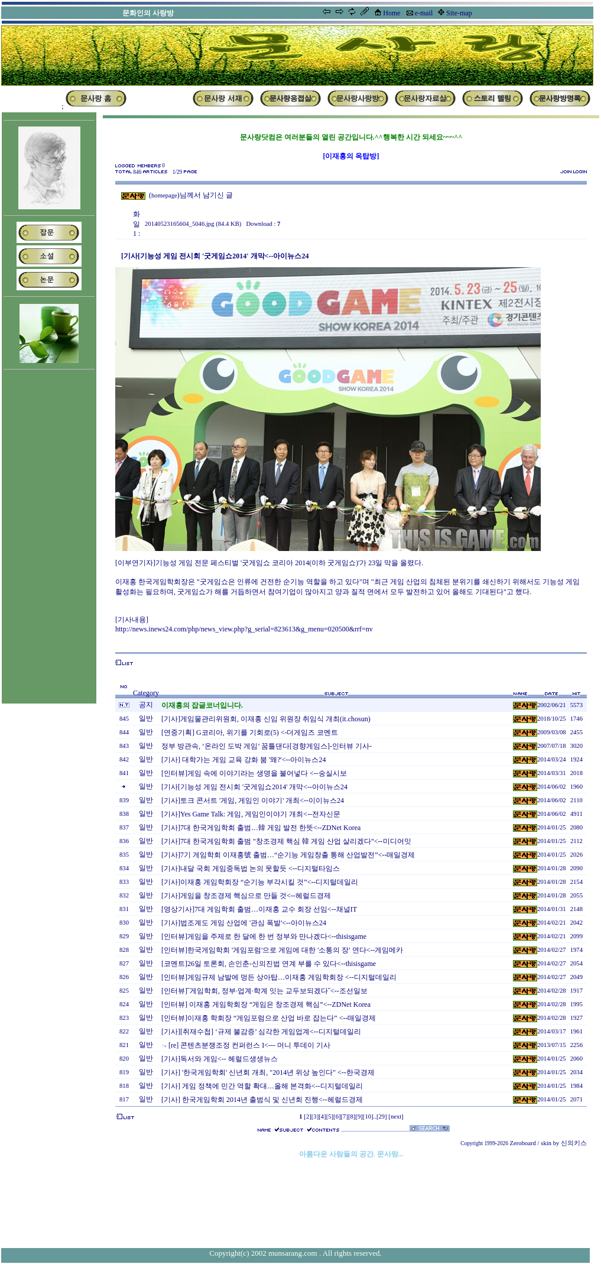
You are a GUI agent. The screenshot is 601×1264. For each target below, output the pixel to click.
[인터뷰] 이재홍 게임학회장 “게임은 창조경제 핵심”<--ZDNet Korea (266, 1004)
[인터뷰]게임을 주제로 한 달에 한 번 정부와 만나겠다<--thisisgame (263, 936)
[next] (395, 1116)
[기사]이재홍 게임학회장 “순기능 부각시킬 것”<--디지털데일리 (259, 882)
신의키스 (574, 1143)
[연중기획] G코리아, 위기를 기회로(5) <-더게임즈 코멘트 (249, 732)
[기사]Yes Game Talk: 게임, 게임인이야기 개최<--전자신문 (250, 814)
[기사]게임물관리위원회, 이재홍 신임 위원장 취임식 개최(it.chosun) (266, 719)
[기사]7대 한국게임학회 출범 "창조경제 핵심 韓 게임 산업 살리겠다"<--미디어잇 (286, 841)
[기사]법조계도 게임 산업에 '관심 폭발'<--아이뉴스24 (243, 923)
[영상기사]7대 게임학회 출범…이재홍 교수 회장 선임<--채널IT (259, 909)
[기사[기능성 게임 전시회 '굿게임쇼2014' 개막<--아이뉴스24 (254, 787)
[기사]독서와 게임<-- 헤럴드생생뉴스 (219, 1059)
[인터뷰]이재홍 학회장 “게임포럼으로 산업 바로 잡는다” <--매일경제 (268, 1018)
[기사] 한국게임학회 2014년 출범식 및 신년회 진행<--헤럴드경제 (262, 1100)
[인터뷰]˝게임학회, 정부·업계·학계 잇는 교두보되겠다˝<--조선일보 (264, 991)
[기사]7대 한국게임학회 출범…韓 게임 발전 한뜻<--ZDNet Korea (260, 828)
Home (391, 13)
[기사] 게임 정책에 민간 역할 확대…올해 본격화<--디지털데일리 (262, 1086)
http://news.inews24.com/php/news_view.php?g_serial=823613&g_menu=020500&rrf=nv (244, 629)
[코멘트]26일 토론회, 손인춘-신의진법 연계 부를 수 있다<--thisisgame (268, 964)
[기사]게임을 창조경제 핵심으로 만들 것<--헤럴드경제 (246, 896)
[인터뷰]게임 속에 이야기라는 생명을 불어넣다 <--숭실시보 (254, 773)
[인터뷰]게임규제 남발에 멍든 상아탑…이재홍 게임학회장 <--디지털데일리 (279, 977)
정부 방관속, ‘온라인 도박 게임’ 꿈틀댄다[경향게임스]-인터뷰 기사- (266, 746)
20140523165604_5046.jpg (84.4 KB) (193, 224)
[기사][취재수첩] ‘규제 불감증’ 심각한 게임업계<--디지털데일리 (261, 1032)
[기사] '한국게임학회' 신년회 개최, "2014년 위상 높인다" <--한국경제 (268, 1072)
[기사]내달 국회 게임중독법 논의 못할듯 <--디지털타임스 (250, 868)
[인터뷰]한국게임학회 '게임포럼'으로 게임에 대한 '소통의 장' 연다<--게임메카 (282, 950)
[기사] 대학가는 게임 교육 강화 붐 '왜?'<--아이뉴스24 (243, 760)
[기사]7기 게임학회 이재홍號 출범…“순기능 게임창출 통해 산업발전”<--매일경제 (288, 855)
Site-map (459, 13)
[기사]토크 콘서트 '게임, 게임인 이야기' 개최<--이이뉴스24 (252, 800)
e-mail (424, 13)
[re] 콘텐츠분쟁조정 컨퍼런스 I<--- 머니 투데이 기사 (249, 1045)
